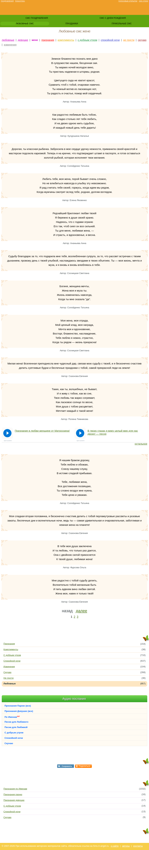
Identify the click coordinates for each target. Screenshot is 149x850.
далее (81, 611)
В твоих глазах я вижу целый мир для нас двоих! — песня (113, 432)
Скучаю (7, 672)
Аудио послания (74, 698)
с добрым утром (87, 39)
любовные (8, 39)
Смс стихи (143, 1)
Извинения (9, 666)
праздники (71, 23)
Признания (9, 643)
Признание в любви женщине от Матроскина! (42, 430)
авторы (126, 846)
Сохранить (67, 766)
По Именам (12, 716)
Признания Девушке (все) (19, 711)
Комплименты (10, 649)
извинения (10, 44)
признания (48, 39)
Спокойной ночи (11, 661)
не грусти (128, 39)
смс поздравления (37, 18)
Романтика (20, 1)
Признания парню (12, 794)
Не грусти (8, 678)
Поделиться (84, 766)
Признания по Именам (15, 788)
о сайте (115, 846)
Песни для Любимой (16, 727)
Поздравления (7, 1)
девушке (23, 39)
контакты (138, 846)
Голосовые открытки (127, 1)
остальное (141, 443)
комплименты (66, 39)
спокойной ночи (110, 39)
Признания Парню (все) (18, 705)
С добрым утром (12, 655)
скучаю (142, 39)
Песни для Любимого (16, 722)
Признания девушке (13, 800)
